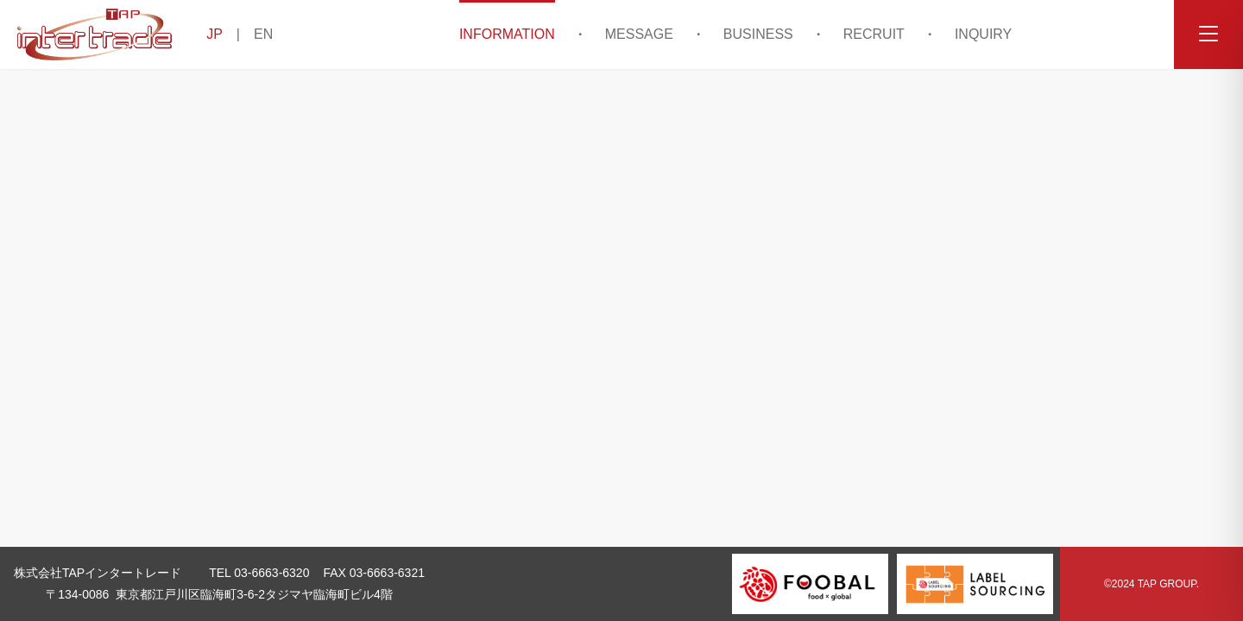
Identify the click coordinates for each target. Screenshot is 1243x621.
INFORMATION (507, 34)
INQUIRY (983, 34)
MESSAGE (639, 34)
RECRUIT (874, 34)
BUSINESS (758, 34)
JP (214, 34)
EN (263, 34)
